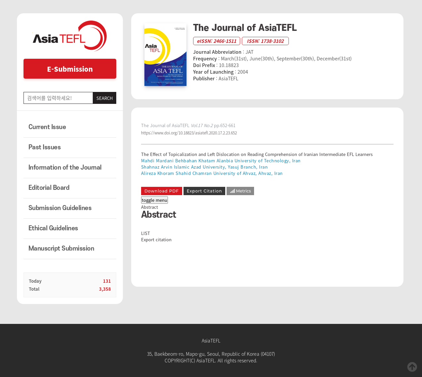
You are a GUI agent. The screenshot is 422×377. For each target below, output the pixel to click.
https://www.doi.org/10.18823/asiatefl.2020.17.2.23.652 (189, 133)
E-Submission (70, 69)
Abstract (149, 207)
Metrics (240, 190)
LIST (145, 233)
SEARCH (104, 98)
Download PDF (161, 190)
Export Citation (204, 190)
